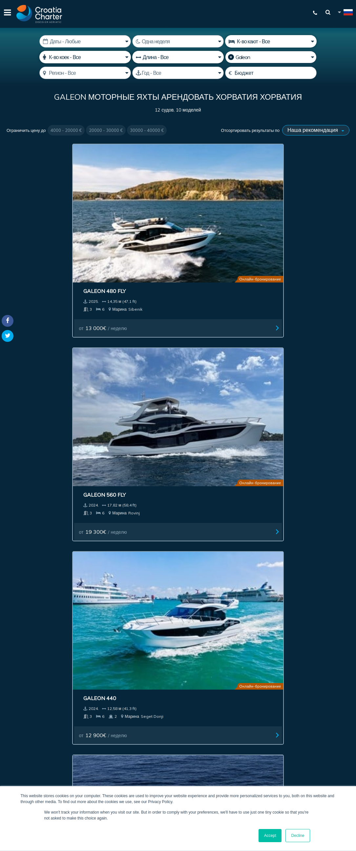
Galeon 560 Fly (120, 204)
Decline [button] (297, 835)
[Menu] (6, 14)
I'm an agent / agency (164, 704)
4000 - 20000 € (66, 130)
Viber (9, 750)
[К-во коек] (85, 57)
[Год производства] (178, 73)
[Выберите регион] (85, 73)
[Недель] (178, 41)
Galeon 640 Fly (207, 455)
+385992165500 (31, 734)
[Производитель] (271, 57)
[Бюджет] (271, 73)
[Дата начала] (85, 41)
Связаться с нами (97, 614)
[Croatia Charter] (39, 14)
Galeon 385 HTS (121, 455)
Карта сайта (268, 614)
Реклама (197, 599)
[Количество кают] (271, 41)
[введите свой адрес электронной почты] (185, 687)
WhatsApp (16, 742)
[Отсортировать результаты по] (315, 130)
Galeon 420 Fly (207, 330)
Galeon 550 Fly (294, 330)
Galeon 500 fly (294, 204)
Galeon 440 (202, 204)
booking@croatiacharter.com (37, 761)
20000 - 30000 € (106, 130)
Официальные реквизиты (258, 599)
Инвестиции (158, 599)
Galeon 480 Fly (32, 204)
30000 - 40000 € (147, 130)
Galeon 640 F (117, 330)
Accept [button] (270, 835)
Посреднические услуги (96, 599)
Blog (338, 599)
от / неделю (37, 242)
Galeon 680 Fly (32, 330)
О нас (314, 599)
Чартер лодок (31, 599)
